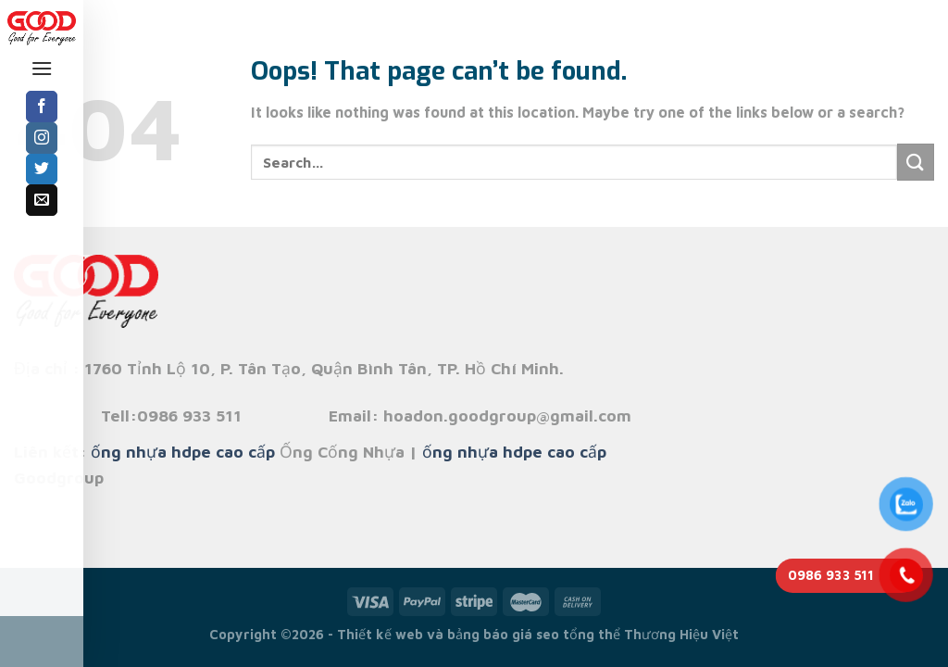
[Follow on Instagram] (41, 138)
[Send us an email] (41, 200)
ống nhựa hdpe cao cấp (183, 451)
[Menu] (42, 68)
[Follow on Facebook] (41, 106)
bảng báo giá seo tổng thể (533, 634)
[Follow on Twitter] (41, 169)
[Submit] (915, 162)
